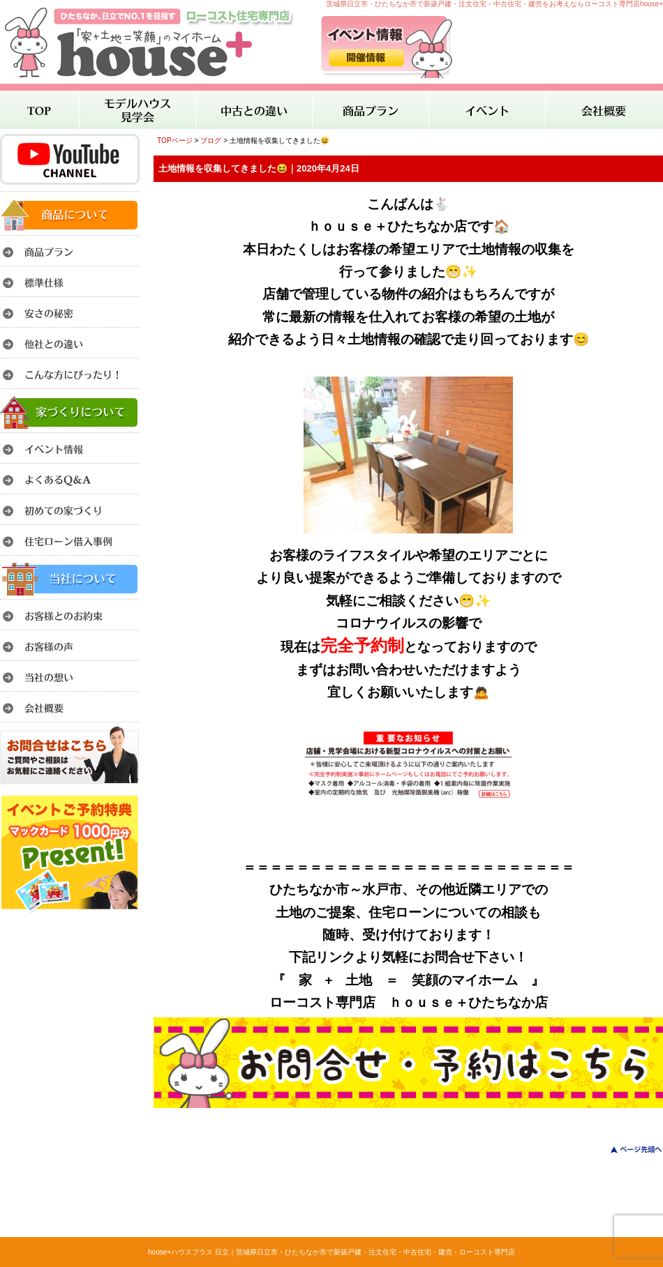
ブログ (210, 140)
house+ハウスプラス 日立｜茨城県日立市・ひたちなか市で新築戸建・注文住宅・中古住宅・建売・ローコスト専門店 (331, 1252)
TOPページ (175, 140)
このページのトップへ (628, 1149)
